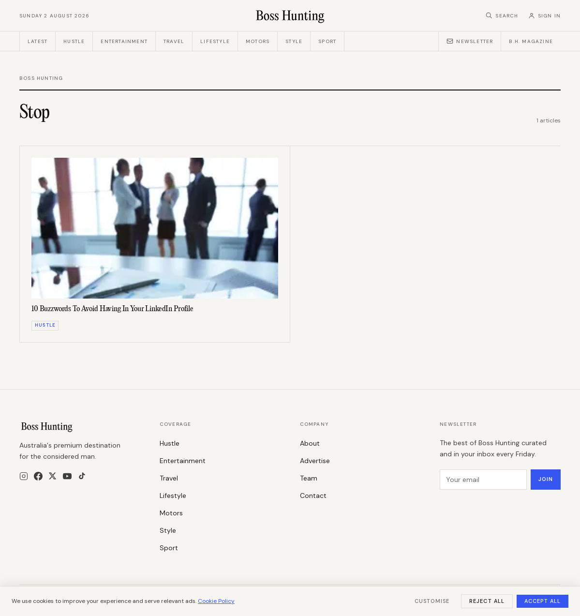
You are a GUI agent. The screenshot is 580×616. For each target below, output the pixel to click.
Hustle (74, 41)
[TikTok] (82, 476)
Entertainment (124, 41)
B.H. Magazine (531, 41)
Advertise (315, 460)
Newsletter (469, 41)
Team (308, 478)
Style (293, 41)
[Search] (502, 15)
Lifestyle (215, 41)
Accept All (542, 601)
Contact (313, 495)
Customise (432, 601)
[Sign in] (544, 15)
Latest (37, 41)
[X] (52, 476)
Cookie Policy (216, 601)
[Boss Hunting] (290, 15)
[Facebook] (38, 476)
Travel (174, 41)
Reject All (487, 601)
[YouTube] (67, 476)
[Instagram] (23, 476)
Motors (257, 41)
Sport (327, 41)
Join (545, 479)
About (310, 443)
